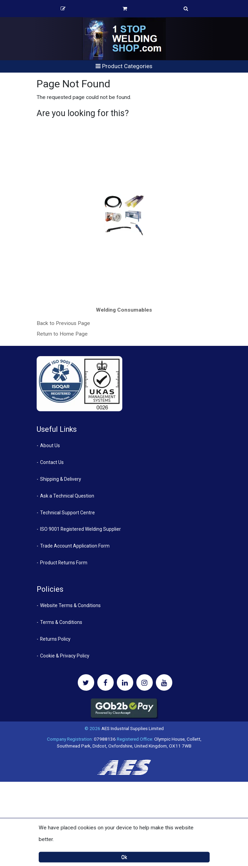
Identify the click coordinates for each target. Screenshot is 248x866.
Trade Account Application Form (75, 546)
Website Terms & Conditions (70, 605)
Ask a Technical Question (67, 496)
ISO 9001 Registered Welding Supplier (80, 529)
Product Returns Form (63, 562)
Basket (125, 8)
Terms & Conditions (61, 622)
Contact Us (52, 462)
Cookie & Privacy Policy (64, 655)
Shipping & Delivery (60, 479)
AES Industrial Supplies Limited (132, 728)
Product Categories (124, 66)
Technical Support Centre (67, 512)
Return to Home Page (62, 334)
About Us (50, 445)
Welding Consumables (124, 310)
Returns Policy (55, 639)
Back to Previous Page (63, 323)
